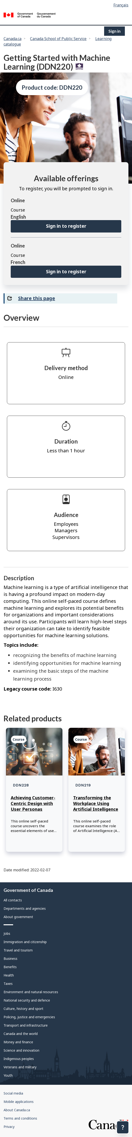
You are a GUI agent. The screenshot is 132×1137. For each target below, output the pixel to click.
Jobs (7, 933)
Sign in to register (66, 226)
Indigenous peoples (19, 1058)
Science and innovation (21, 1050)
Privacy (9, 1126)
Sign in (114, 31)
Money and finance (18, 1042)
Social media (13, 1093)
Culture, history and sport (23, 1008)
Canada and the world (21, 1033)
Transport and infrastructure (26, 1025)
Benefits (10, 967)
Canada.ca (12, 38)
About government (18, 917)
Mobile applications (19, 1101)
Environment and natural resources (31, 992)
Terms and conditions (20, 1118)
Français (120, 5)
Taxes (8, 983)
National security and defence (27, 1000)
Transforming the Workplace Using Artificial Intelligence (95, 803)
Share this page (36, 298)
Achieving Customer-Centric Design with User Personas (33, 803)
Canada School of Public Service (58, 38)
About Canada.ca (17, 1110)
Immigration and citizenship (25, 942)
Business (10, 958)
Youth (8, 1075)
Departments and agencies (25, 908)
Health (9, 975)
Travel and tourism (18, 950)
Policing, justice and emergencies (29, 1017)
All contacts (13, 900)
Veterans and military (20, 1067)
